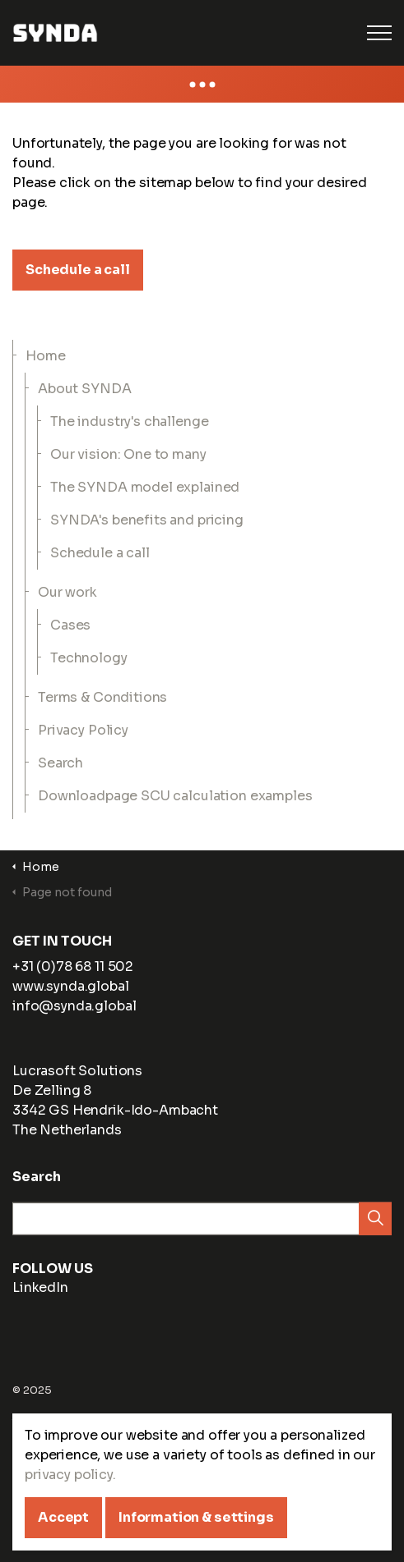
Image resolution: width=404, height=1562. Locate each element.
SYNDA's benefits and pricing (147, 520)
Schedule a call (77, 270)
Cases (70, 625)
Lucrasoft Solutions (77, 1070)
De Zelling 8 (51, 1090)
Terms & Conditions (102, 697)
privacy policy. (70, 1508)
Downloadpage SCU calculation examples (175, 795)
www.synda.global (70, 986)
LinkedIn (28, 1292)
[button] (375, 1223)
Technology (89, 657)
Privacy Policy (83, 730)
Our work (67, 592)
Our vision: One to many (128, 454)
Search (60, 763)
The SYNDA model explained (144, 487)
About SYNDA (84, 388)
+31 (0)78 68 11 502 (72, 966)
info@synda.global (74, 1006)
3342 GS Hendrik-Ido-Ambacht (115, 1110)
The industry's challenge (129, 421)
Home (45, 355)
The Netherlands (67, 1129)
